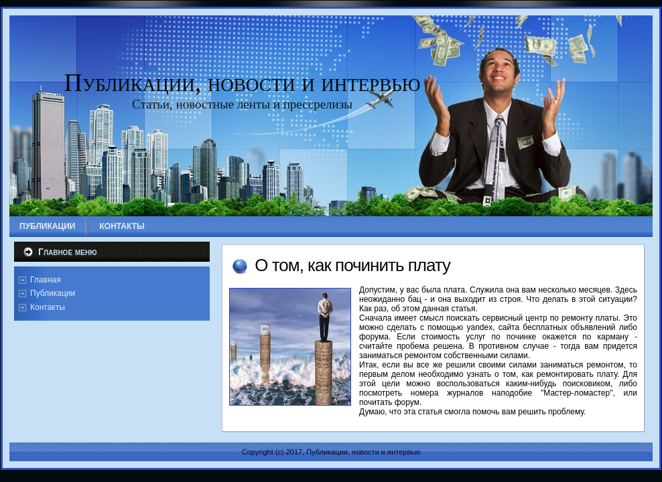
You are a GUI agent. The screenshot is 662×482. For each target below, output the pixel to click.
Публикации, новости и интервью (242, 82)
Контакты (47, 307)
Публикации (52, 293)
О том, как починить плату (352, 265)
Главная (45, 280)
